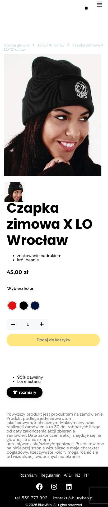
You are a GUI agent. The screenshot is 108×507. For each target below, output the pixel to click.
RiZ (78, 475)
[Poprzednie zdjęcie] (83, 169)
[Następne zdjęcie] (94, 169)
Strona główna (17, 45)
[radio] (12, 305)
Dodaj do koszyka (53, 340)
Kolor (21, 288)
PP (86, 475)
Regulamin (50, 475)
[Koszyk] (86, 8)
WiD (68, 475)
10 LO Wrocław (50, 45)
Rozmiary (28, 475)
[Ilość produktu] (27, 324)
